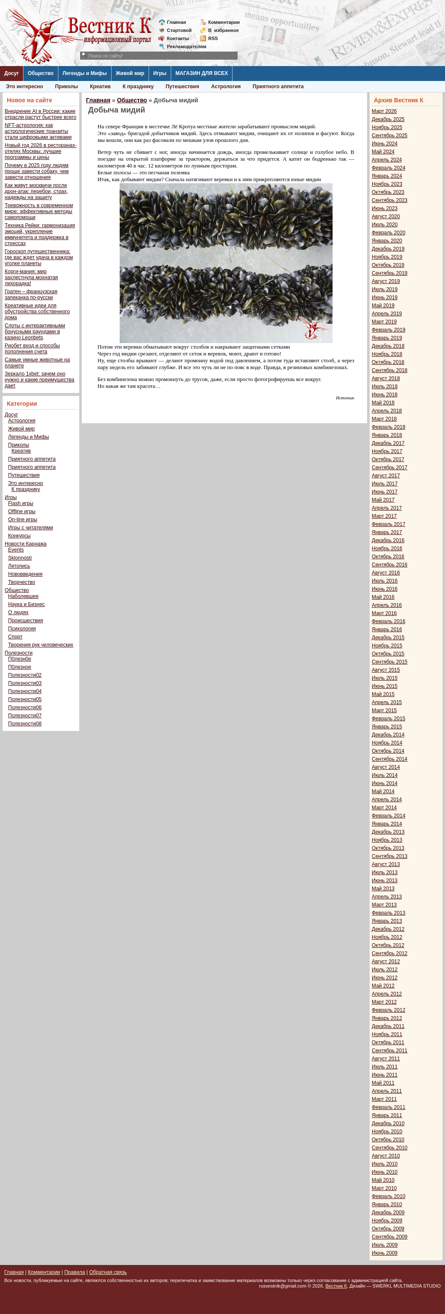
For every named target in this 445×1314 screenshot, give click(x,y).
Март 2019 (384, 322)
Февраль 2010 (388, 1196)
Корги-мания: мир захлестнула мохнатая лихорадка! (31, 277)
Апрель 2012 (387, 994)
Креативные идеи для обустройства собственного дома (37, 312)
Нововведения (25, 574)
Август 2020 (386, 216)
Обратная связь (107, 1272)
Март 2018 (384, 419)
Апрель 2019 (387, 314)
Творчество (21, 582)
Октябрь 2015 (388, 654)
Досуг (11, 73)
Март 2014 (384, 808)
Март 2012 (384, 1002)
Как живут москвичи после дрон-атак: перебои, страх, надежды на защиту (36, 191)
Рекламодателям (183, 46)
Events (16, 550)
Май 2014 (383, 791)
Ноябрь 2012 (387, 937)
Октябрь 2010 (388, 1140)
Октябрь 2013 (388, 848)
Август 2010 (386, 1156)
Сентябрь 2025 (390, 136)
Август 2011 (386, 1059)
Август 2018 (386, 378)
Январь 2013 (387, 921)
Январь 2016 (387, 629)
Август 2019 (386, 281)
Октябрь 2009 (388, 1229)
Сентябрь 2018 (390, 370)
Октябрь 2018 (388, 362)
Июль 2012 (385, 970)
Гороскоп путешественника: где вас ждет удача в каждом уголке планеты (39, 257)
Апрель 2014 (387, 800)
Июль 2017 (385, 484)
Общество (41, 73)
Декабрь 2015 (388, 638)
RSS (213, 38)
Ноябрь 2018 (387, 354)
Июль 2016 (385, 581)
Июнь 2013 (385, 881)
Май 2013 (383, 889)
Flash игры (20, 503)
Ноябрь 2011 (387, 1034)
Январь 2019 (387, 338)
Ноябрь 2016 (387, 549)
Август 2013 (386, 864)
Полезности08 (25, 724)
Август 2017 (386, 476)
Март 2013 (384, 905)
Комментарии (224, 22)
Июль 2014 (385, 775)
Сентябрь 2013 (390, 856)
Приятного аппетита (278, 87)
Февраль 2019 (388, 330)
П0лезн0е (19, 659)
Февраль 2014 (388, 816)
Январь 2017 (387, 532)
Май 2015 (383, 694)
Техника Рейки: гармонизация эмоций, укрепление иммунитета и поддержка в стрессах (40, 234)
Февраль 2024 (388, 168)
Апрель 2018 (387, 411)
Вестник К (336, 1285)
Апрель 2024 (387, 160)
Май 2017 (383, 500)
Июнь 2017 (385, 492)
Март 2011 (384, 1099)
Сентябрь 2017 (390, 468)
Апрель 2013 (387, 897)
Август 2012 (386, 962)
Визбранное (223, 30)
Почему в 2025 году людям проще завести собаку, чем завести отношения (37, 171)
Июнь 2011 (385, 1075)
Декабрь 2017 (388, 443)
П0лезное (19, 667)
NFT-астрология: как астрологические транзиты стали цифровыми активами (38, 131)
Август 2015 (386, 670)
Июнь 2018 (385, 395)
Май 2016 (383, 597)
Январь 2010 (387, 1204)
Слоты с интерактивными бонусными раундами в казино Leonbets (35, 332)
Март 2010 (384, 1188)
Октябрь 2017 (388, 459)
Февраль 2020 (388, 233)
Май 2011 (383, 1083)
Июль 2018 (385, 387)
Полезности (18, 653)
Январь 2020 (387, 241)
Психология (22, 629)
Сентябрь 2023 (390, 200)
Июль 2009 (385, 1245)
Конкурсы (19, 536)
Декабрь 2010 (388, 1123)
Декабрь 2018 (388, 346)
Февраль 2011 (388, 1107)
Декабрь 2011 (388, 1026)
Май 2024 (383, 152)
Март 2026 (384, 111)
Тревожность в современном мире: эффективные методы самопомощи (39, 211)
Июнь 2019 (385, 297)
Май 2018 (383, 403)
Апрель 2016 (387, 605)
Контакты (178, 38)
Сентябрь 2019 (390, 273)
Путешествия (182, 87)
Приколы (66, 87)
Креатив (100, 87)
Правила (74, 1272)
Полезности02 (25, 675)
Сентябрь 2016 (390, 565)
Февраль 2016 (388, 621)
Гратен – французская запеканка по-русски (31, 294)
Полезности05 (25, 699)
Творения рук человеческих (40, 645)
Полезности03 (25, 683)
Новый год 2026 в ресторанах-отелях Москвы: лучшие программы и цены (41, 151)
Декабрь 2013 (388, 832)
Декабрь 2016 (388, 540)
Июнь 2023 (385, 208)
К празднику (138, 87)
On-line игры (22, 520)
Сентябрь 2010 (390, 1148)
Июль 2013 (385, 872)
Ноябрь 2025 (387, 127)
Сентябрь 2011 (390, 1051)
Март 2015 (384, 710)
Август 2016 (386, 573)
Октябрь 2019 (388, 265)
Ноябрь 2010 (387, 1132)
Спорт (15, 637)
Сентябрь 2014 (390, 759)
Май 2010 (383, 1180)
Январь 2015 (387, 727)
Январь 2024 (387, 176)
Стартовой (179, 30)
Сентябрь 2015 (390, 662)
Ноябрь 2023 (387, 184)
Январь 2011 (387, 1115)
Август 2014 (386, 767)
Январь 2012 (387, 1018)
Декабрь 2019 (388, 249)
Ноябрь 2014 (387, 743)
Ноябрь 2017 (387, 451)
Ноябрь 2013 (387, 840)
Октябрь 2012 (388, 945)
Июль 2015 (385, 678)
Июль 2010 (385, 1164)
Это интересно (24, 87)
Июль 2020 (385, 225)
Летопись (19, 566)
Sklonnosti (20, 558)
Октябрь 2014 (388, 751)
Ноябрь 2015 (387, 646)
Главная (176, 22)
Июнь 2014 (385, 783)
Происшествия (25, 621)
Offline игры (21, 511)
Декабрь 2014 (388, 735)
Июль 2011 (385, 1067)
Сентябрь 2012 (390, 953)
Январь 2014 (387, 824)
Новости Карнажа (25, 544)
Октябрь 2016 (388, 557)
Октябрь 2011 (388, 1042)
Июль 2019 (385, 289)
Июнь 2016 (385, 589)
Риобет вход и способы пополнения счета (32, 349)
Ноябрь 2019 (387, 257)
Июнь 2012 (385, 978)
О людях (18, 612)
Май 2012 (383, 986)
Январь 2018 (387, 435)
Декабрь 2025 (388, 119)
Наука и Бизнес (26, 604)
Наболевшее (23, 596)
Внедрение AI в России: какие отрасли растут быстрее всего (40, 114)
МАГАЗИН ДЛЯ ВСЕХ (201, 73)
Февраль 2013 (388, 913)
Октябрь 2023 (388, 192)
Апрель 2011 (387, 1091)
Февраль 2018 (388, 427)
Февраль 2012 (388, 1010)
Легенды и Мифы (85, 73)
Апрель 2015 (387, 702)
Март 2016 (384, 613)
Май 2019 (383, 306)
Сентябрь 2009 (390, 1237)
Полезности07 (25, 716)
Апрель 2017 (387, 508)
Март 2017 (384, 516)
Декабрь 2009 (388, 1213)
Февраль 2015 (388, 719)
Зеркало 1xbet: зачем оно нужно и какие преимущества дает (39, 380)
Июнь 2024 (385, 144)
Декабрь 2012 (388, 929)
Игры (160, 73)
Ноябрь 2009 (387, 1221)
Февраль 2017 (388, 524)
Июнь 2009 (385, 1253)
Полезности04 (25, 691)
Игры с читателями (30, 528)
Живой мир (130, 73)
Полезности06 (25, 707)
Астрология (226, 87)
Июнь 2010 (385, 1172)
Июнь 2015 (385, 686)
